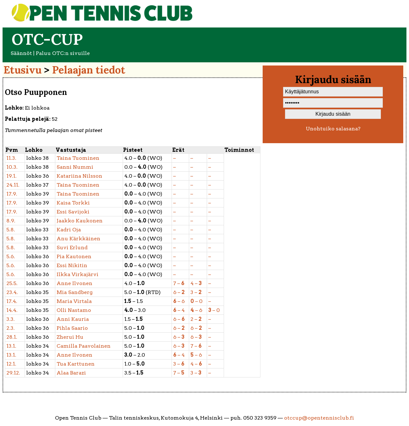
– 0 (196, 301)
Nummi (75, 167)
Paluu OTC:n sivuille (63, 53)
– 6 (179, 301)
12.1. (11, 364)
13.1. (11, 346)
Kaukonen (80, 221)
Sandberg (75, 292)
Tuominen (78, 158)
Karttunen (76, 364)
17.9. (11, 194)
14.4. (12, 310)
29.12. (13, 373)
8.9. (10, 221)
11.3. (11, 158)
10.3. (12, 167)
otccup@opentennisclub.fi (319, 418)
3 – (196, 292)
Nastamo (74, 310)
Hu (70, 337)
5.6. (10, 256)
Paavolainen (84, 346)
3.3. (10, 319)
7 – (178, 283)
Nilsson (79, 176)
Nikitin (72, 265)
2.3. (10, 328)
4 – (196, 283)
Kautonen (74, 256)
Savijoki (73, 212)
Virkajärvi (77, 274)
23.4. (12, 292)
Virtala (74, 301)
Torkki (73, 203)
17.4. (11, 301)
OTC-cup (47, 39)
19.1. (11, 176)
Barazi (71, 373)
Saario (72, 328)
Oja (69, 230)
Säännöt (21, 53)
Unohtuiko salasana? (333, 129)
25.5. (12, 283)
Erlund (72, 247)
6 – (179, 292)
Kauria (73, 319)
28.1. (11, 337)
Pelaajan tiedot (88, 69)
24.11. (12, 185)
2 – (196, 319)
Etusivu (23, 69)
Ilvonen (74, 283)
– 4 (179, 310)
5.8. (10, 230)
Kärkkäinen (78, 239)
